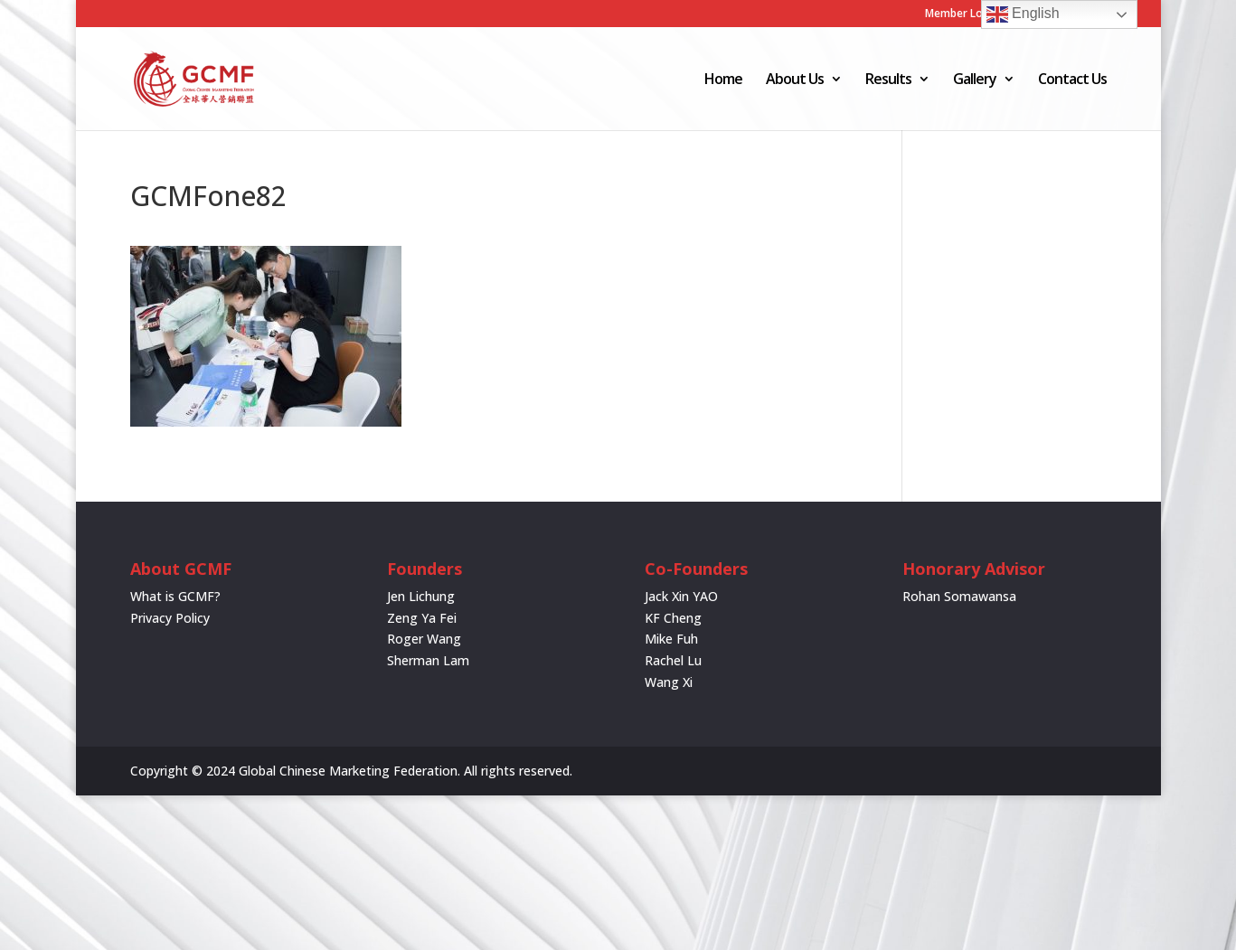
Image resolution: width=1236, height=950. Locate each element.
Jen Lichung (421, 596)
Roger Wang (424, 638)
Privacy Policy (170, 617)
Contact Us (1072, 80)
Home (723, 80)
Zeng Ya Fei (422, 617)
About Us (795, 80)
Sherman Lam (428, 660)
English (1023, 14)
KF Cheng (673, 617)
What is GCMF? (175, 596)
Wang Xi (669, 682)
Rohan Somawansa (959, 596)
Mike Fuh (671, 638)
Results (888, 80)
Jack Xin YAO (681, 596)
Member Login (962, 14)
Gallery (974, 80)
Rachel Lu (673, 660)
